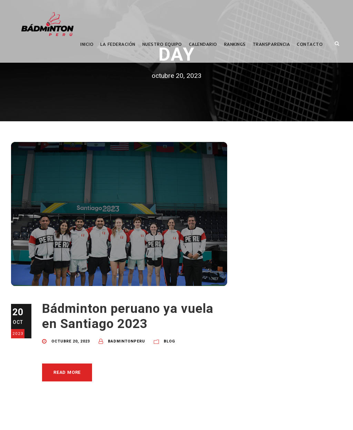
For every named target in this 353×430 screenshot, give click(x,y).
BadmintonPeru (126, 341)
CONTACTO (310, 44)
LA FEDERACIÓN (117, 44)
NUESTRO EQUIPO (162, 44)
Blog (169, 341)
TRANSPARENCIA (271, 44)
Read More (67, 372)
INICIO (86, 44)
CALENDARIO (203, 44)
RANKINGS (235, 44)
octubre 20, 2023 (70, 341)
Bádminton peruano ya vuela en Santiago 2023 (127, 316)
